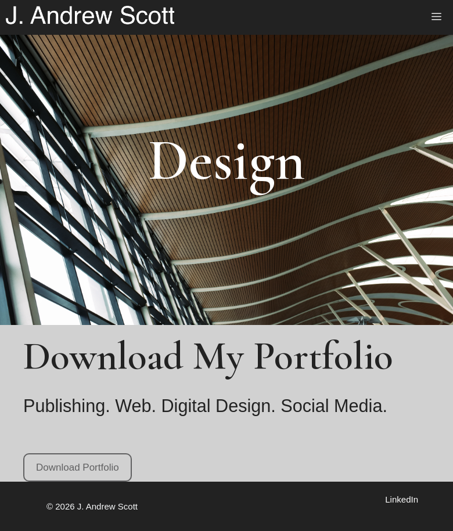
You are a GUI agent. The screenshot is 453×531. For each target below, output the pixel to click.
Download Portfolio (77, 467)
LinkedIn (401, 499)
